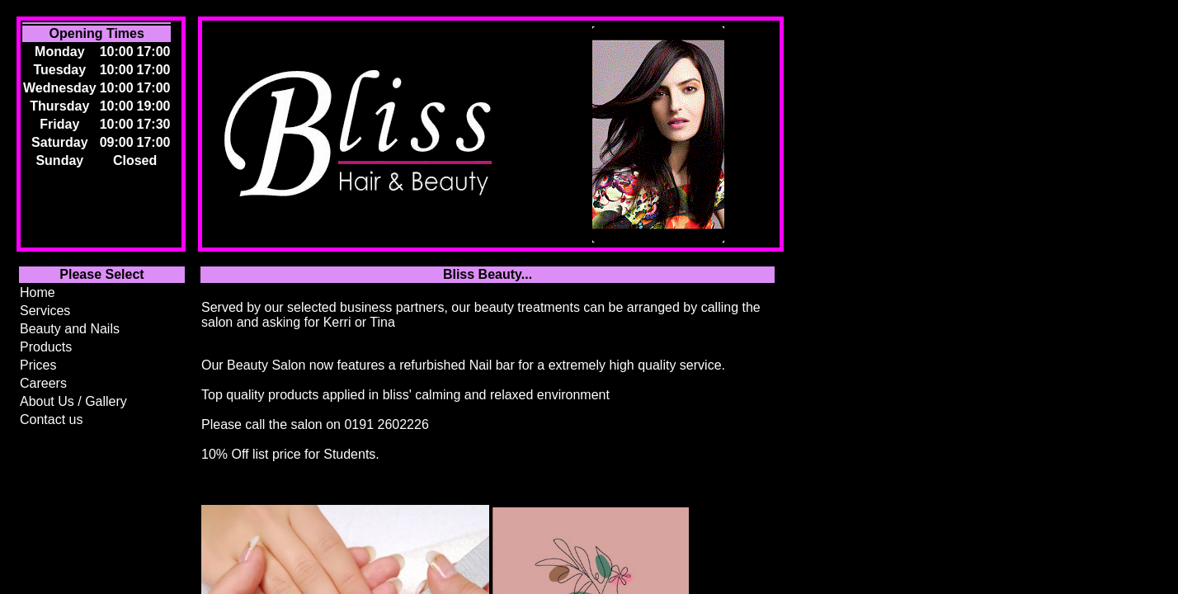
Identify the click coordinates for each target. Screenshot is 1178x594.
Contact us (51, 419)
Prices (38, 365)
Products (46, 347)
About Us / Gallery (73, 401)
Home (37, 292)
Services (45, 311)
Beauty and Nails (70, 329)
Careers (43, 383)
